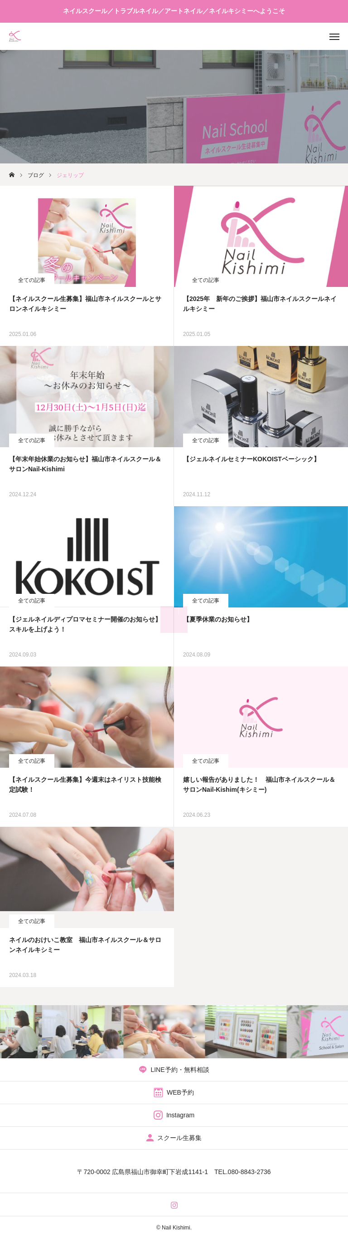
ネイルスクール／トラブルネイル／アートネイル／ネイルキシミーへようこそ (174, 11)
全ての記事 (31, 280)
